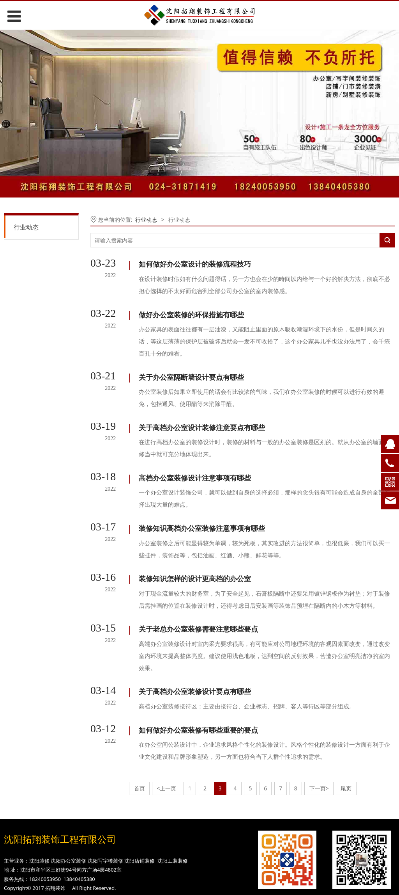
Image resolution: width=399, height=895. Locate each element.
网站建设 (177, 847)
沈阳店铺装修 (139, 798)
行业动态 (26, 227)
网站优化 (177, 859)
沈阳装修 (39, 798)
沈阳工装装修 (172, 798)
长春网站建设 (217, 847)
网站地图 (199, 872)
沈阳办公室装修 (68, 798)
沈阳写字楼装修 (105, 798)
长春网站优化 (217, 859)
